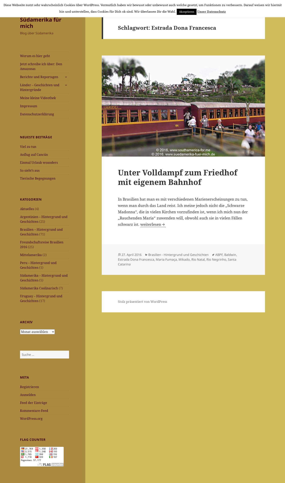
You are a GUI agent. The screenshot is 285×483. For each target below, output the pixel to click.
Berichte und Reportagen (39, 77)
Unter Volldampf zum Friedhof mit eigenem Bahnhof (177, 177)
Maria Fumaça (166, 259)
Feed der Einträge (33, 403)
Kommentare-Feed (34, 410)
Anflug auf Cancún (34, 154)
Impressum (28, 106)
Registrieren (29, 387)
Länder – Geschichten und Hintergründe (39, 87)
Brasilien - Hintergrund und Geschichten (178, 254)
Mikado (184, 259)
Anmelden (28, 395)
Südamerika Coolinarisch (39, 288)
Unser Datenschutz (211, 11)
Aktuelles (27, 209)
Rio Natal (198, 259)
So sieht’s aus (30, 170)
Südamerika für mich (40, 23)
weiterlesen (153, 224)
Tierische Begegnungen (37, 178)
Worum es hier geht (35, 56)
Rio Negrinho (216, 259)
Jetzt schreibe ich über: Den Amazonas (41, 66)
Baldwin (230, 254)
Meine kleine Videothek (38, 98)
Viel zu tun (28, 146)
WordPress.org (31, 418)
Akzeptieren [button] (186, 11)
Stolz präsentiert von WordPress (142, 301)
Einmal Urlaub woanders (39, 162)
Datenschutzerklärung (37, 114)
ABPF (219, 254)
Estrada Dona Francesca (136, 259)
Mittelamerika (31, 255)
